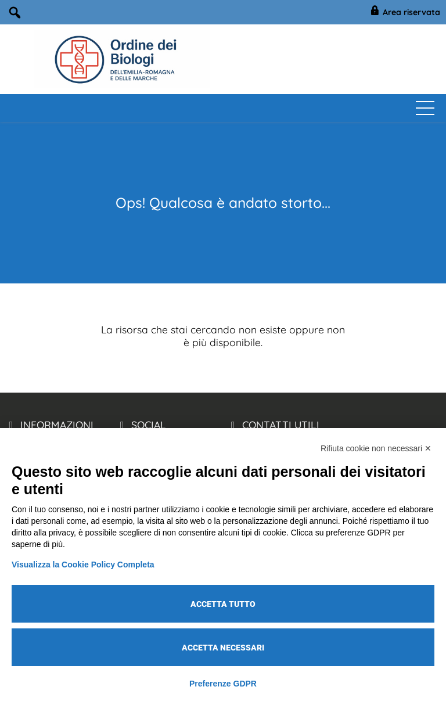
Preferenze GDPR (223, 683)
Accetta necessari (223, 647)
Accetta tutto (223, 604)
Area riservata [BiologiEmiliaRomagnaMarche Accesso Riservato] (404, 12)
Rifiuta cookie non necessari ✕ (376, 448)
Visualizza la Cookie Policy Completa (83, 564)
